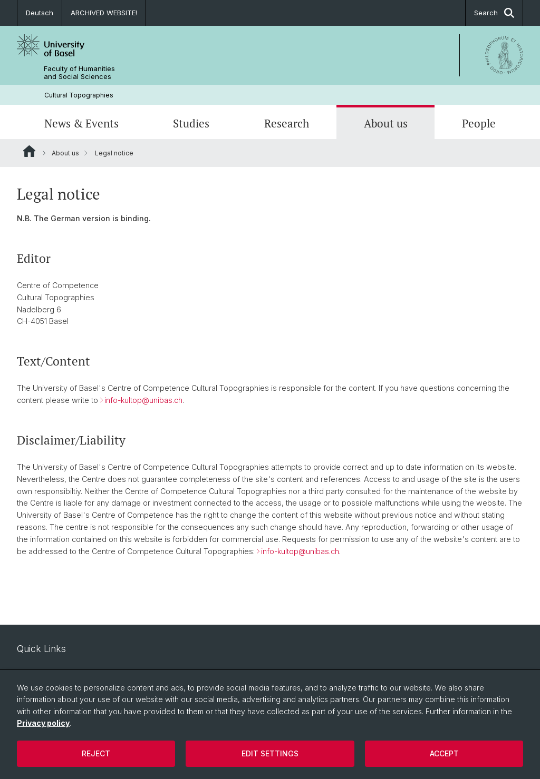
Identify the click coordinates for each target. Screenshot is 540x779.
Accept (444, 753)
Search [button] (494, 13)
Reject (96, 753)
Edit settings (270, 753)
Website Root (29, 151)
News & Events (81, 123)
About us (386, 123)
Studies (191, 123)
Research (286, 123)
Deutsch (39, 12)
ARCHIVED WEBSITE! (104, 12)
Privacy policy (43, 722)
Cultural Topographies (78, 95)
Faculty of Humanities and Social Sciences (79, 73)
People (479, 123)
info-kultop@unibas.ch (143, 400)
